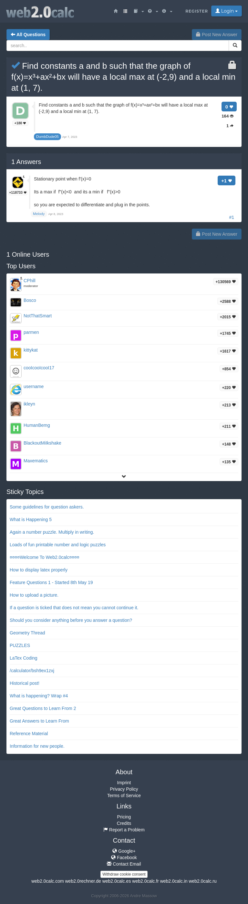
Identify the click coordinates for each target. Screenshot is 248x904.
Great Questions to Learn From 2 (43, 708)
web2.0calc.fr (145, 881)
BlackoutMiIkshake (42, 443)
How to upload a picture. (34, 595)
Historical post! (24, 683)
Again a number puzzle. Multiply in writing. (52, 532)
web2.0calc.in (174, 881)
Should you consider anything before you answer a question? (71, 620)
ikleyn (29, 403)
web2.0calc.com (47, 881)
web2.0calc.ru (202, 881)
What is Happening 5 (31, 519)
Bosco (30, 300)
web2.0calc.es (116, 881)
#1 (231, 217)
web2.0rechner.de (83, 881)
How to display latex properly (38, 569)
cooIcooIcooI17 (39, 367)
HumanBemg (37, 425)
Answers (26, 161)
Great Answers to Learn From (39, 721)
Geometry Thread (27, 632)
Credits (124, 823)
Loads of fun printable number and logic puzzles (58, 544)
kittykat (31, 350)
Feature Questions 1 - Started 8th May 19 (51, 582)
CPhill (30, 280)
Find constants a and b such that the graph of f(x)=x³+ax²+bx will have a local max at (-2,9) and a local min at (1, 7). (123, 77)
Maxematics (36, 460)
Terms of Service (124, 795)
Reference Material (29, 733)
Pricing (124, 816)
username (34, 386)
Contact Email (124, 864)
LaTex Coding (23, 658)
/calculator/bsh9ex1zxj (32, 670)
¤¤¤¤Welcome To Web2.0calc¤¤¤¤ (44, 557)
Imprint (124, 782)
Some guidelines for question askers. (47, 506)
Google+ (123, 851)
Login (226, 11)
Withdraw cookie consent (123, 874)
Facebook (124, 857)
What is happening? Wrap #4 (39, 695)
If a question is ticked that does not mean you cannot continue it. (74, 607)
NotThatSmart (38, 315)
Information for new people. (37, 746)
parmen (31, 332)
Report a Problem (124, 829)
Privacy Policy (124, 789)
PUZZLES (20, 645)
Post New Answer (216, 34)
